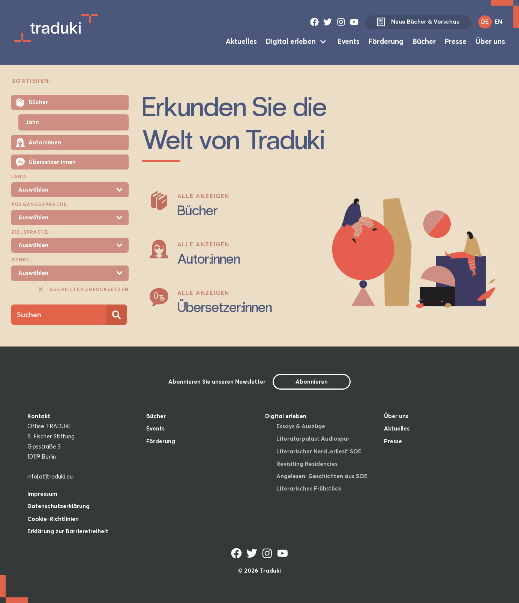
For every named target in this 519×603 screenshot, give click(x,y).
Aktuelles (241, 41)
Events (349, 41)
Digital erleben (291, 41)
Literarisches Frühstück (308, 488)
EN (498, 21)
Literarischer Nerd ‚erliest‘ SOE (319, 451)
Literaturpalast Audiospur (313, 438)
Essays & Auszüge (300, 426)
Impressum (42, 493)
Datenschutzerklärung (58, 506)
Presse (455, 41)
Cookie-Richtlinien (53, 518)
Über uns (490, 41)
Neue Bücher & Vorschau (418, 22)
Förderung (386, 41)
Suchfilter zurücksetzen (83, 289)
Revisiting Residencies (307, 463)
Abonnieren (312, 381)
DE (485, 21)
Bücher (424, 41)
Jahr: (32, 122)
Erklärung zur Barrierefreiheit (67, 531)
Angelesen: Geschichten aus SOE (322, 476)
